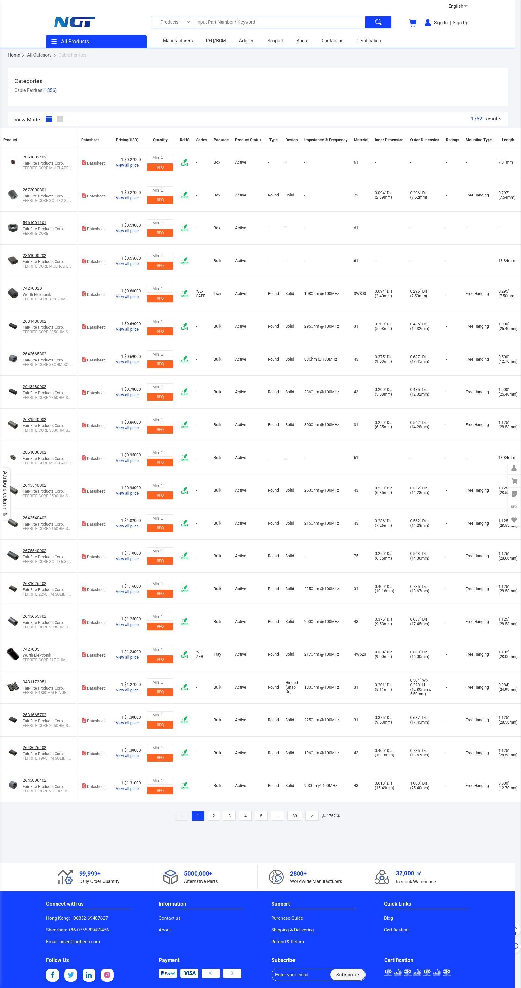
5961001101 (34, 222)
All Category (42, 54)
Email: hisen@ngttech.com (73, 941)
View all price (127, 165)
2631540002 (34, 419)
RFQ (160, 167)
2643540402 (34, 517)
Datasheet (93, 162)
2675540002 (34, 550)
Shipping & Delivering (292, 929)
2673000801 (34, 189)
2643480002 (34, 386)
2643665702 (34, 616)
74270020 (32, 288)
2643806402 (34, 780)
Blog (388, 918)
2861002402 (34, 157)
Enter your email (296, 975)
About (165, 929)
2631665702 (34, 714)
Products (167, 22)
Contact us (170, 918)
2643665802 (34, 353)
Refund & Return (287, 941)
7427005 (31, 649)
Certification (396, 929)
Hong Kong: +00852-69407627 (77, 918)
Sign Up (460, 22)
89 (295, 816)
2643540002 (34, 485)
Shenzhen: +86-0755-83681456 (77, 929)
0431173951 (34, 681)
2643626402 (34, 747)
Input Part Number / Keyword (279, 22)
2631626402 (34, 583)
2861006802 (34, 452)
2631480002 (34, 321)
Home (16, 54)
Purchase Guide (287, 918)
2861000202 (34, 255)
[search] (378, 22)
